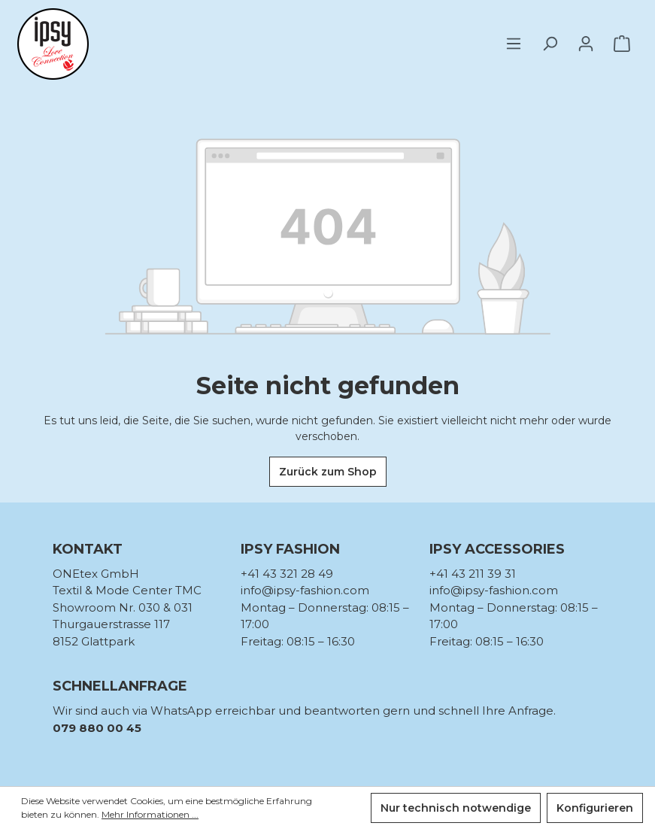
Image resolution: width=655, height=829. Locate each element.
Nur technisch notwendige (456, 808)
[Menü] (518, 43)
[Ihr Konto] (586, 43)
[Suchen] (550, 43)
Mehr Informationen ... (150, 814)
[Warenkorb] (622, 43)
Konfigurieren (594, 808)
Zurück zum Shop (328, 471)
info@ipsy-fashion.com (305, 590)
